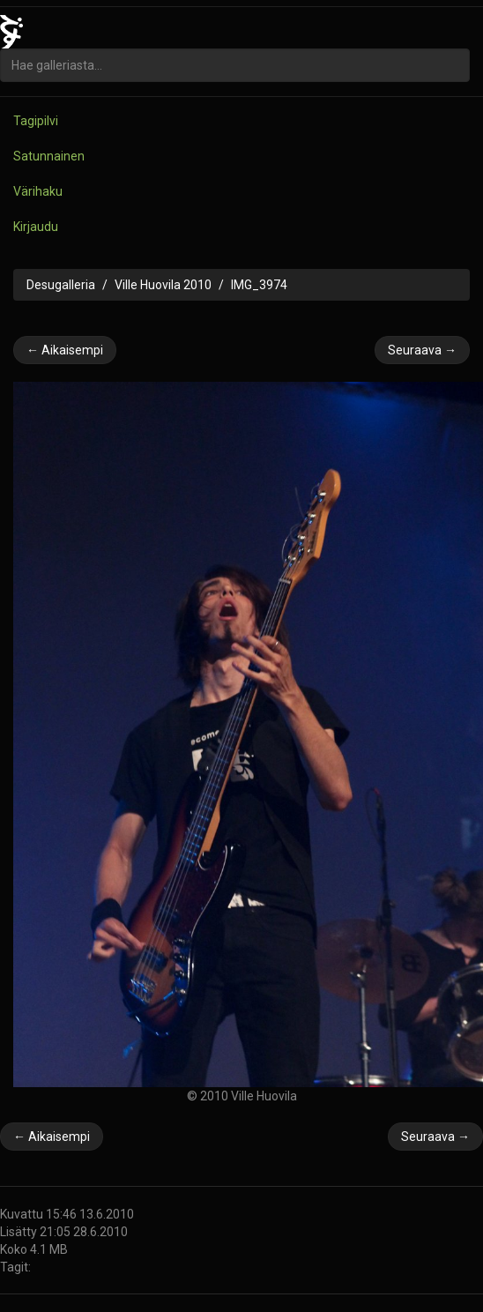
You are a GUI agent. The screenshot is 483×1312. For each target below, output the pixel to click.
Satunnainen (49, 156)
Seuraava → (422, 350)
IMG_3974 (259, 285)
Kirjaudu (35, 227)
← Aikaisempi (64, 350)
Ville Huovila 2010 (163, 285)
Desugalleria (60, 285)
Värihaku (38, 191)
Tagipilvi (35, 121)
